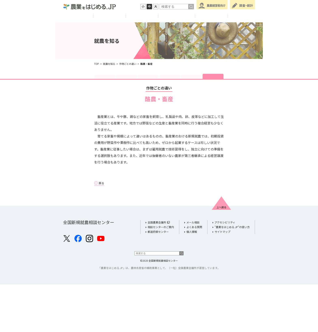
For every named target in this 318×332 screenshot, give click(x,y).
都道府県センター (158, 279)
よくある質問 (194, 274)
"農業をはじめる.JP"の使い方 (232, 274)
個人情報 (191, 279)
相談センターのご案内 (161, 274)
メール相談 (193, 270)
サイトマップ (222, 279)
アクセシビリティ (225, 270)
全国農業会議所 (157, 270)
